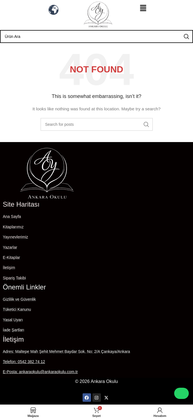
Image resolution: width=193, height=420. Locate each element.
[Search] (96, 36)
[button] (143, 8)
